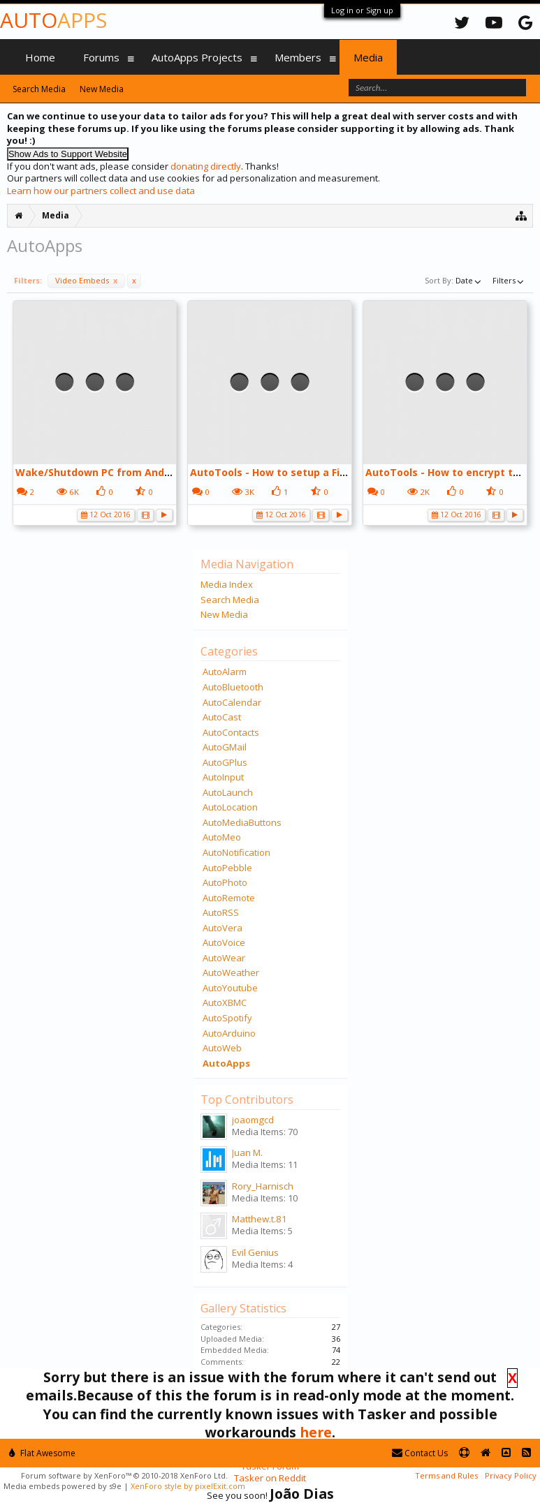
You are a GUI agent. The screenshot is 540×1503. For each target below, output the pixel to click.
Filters (509, 280)
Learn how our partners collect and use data (101, 190)
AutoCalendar (232, 702)
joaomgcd (253, 1119)
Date (469, 280)
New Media (224, 614)
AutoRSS (221, 912)
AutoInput (223, 777)
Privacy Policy (511, 1475)
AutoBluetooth (233, 687)
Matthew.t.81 (259, 1219)
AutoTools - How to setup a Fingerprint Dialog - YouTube (333, 472)
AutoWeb (222, 1048)
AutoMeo (222, 837)
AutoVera (222, 927)
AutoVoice (224, 942)
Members (298, 57)
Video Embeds (86, 280)
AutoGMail (225, 747)
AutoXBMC (225, 1002)
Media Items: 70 (265, 1131)
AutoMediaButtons (242, 822)
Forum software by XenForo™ (124, 1475)
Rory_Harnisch (262, 1186)
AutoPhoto (225, 882)
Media (368, 57)
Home (40, 57)
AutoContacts (231, 732)
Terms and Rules (446, 1475)
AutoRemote (229, 897)
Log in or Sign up (362, 10)
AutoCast (222, 717)
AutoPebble (227, 867)
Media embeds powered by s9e (62, 1486)
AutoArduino (229, 1033)
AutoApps (226, 1063)
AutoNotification (236, 852)
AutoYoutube (230, 988)
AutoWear (224, 958)
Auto (53, 20)
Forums (101, 57)
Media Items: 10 (265, 1198)
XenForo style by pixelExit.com (188, 1486)
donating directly (205, 166)
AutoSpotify (227, 1018)
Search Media (229, 599)
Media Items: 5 (262, 1230)
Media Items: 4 (262, 1264)
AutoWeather (231, 972)
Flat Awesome (42, 1453)
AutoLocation (230, 807)
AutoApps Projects (197, 57)
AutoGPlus (225, 762)
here (316, 1432)
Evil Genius (255, 1252)
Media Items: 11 (265, 1164)
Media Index (226, 584)
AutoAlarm (225, 671)
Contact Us (420, 1453)
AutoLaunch (228, 792)
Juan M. (247, 1152)
